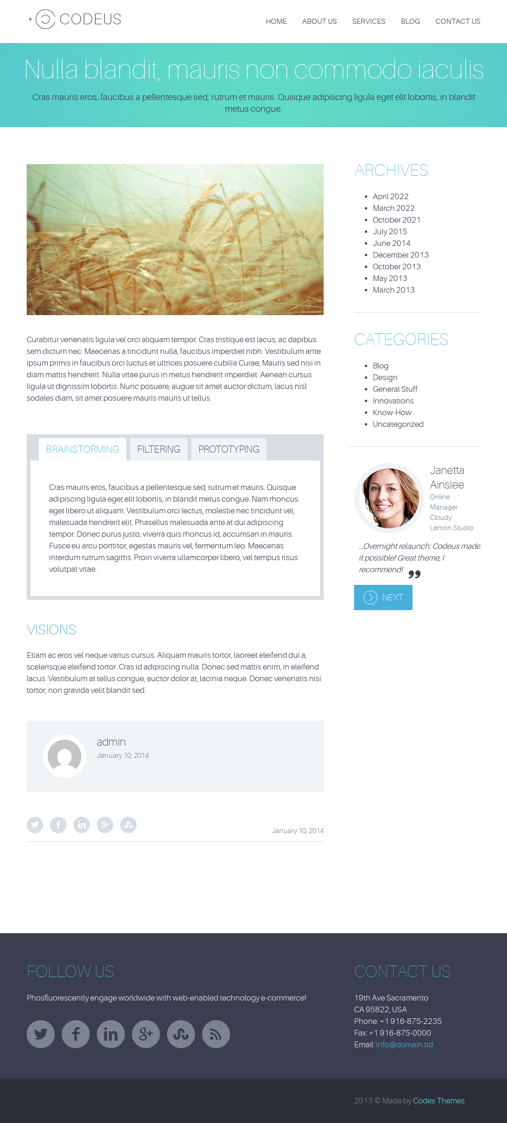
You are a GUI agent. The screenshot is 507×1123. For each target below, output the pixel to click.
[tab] (82, 449)
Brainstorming (82, 449)
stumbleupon (181, 1034)
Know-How (392, 412)
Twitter (35, 825)
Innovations (393, 400)
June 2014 (392, 243)
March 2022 (394, 208)
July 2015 (390, 231)
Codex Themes (439, 1100)
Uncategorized (398, 424)
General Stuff (395, 389)
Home (276, 21)
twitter (41, 1034)
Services (368, 21)
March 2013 (394, 290)
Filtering (159, 449)
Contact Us (457, 21)
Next (392, 597)
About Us (319, 21)
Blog (410, 21)
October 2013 (397, 266)
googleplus (146, 1034)
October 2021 (397, 220)
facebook (76, 1034)
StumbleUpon (128, 825)
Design (385, 377)
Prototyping (229, 449)
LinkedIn (81, 825)
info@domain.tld (404, 1044)
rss (216, 1034)
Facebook (58, 825)
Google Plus (105, 825)
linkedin (111, 1034)
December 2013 (401, 255)
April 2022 (391, 196)
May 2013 (390, 278)
